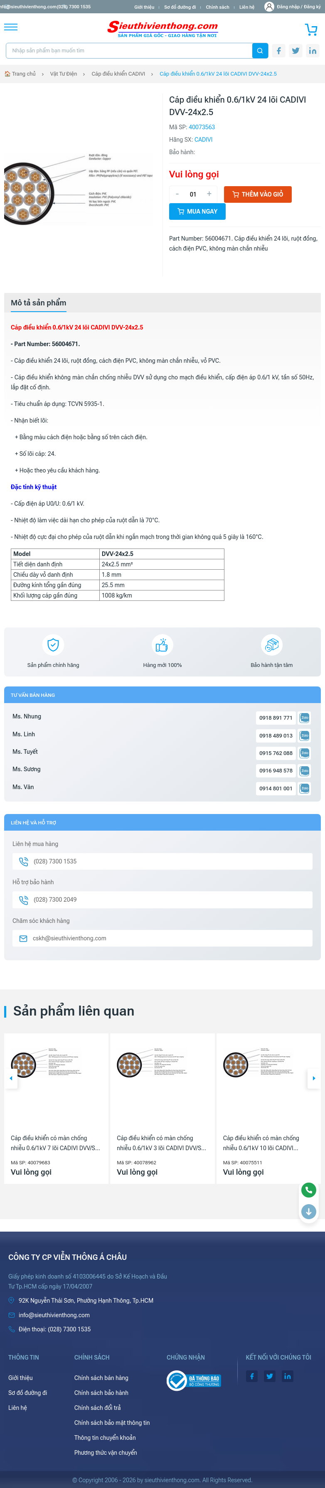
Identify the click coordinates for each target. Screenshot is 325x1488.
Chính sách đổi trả (97, 1407)
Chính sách (217, 7)
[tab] (38, 303)
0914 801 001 (276, 788)
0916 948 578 (276, 770)
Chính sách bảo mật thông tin (112, 1422)
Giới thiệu (144, 7)
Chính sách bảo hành (101, 1393)
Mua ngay (197, 211)
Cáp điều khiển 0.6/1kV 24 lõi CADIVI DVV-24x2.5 (218, 74)
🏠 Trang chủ (20, 74)
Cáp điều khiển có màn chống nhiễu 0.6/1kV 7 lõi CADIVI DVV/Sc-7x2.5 (55, 1144)
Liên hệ (247, 7)
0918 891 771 (276, 718)
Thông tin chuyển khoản (105, 1437)
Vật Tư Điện (63, 74)
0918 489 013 (276, 736)
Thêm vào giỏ (257, 194)
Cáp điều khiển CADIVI (118, 74)
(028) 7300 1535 (96, 7)
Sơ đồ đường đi (180, 7)
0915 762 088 (276, 753)
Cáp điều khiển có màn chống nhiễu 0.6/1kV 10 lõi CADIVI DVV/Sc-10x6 (261, 1144)
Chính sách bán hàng (101, 1378)
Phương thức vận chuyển (105, 1452)
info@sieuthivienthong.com (36, 7)
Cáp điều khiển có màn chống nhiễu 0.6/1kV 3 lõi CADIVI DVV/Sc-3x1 (161, 1144)
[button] (10, 1079)
